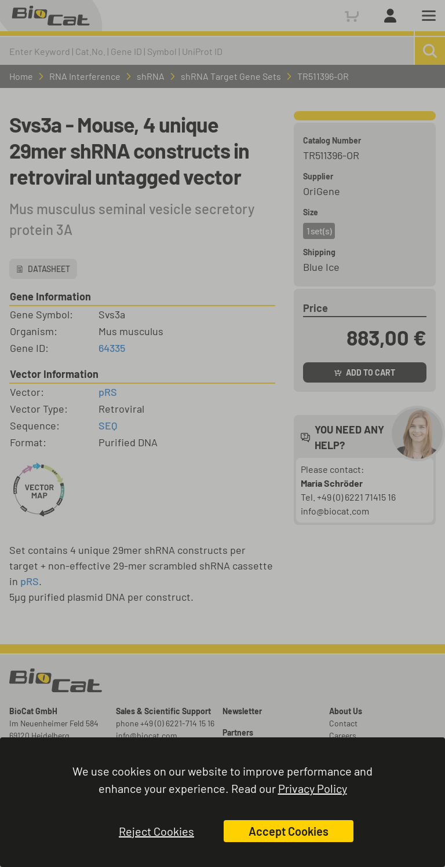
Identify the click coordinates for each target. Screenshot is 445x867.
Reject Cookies (156, 831)
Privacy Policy (312, 788)
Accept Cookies (289, 831)
